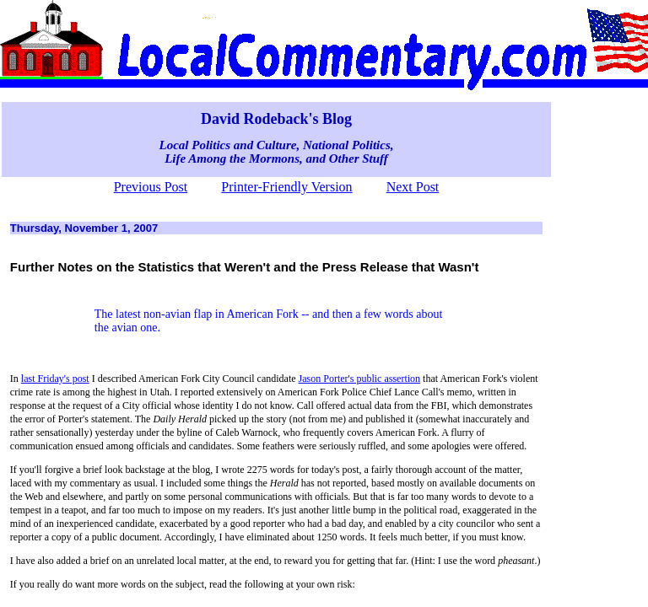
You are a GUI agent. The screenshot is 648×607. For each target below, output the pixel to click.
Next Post (413, 187)
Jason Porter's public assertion (359, 378)
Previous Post (151, 187)
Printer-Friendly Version (286, 187)
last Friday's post (55, 378)
